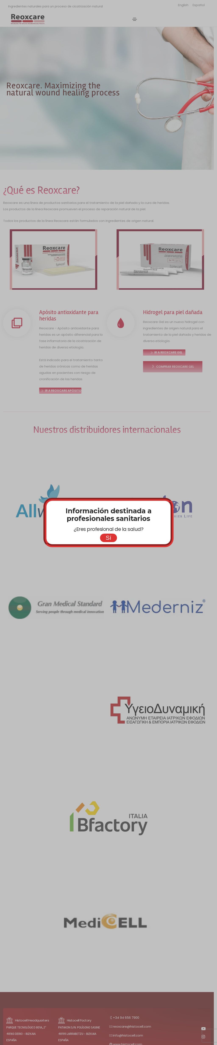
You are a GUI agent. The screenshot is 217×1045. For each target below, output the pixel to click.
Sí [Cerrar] (108, 537)
